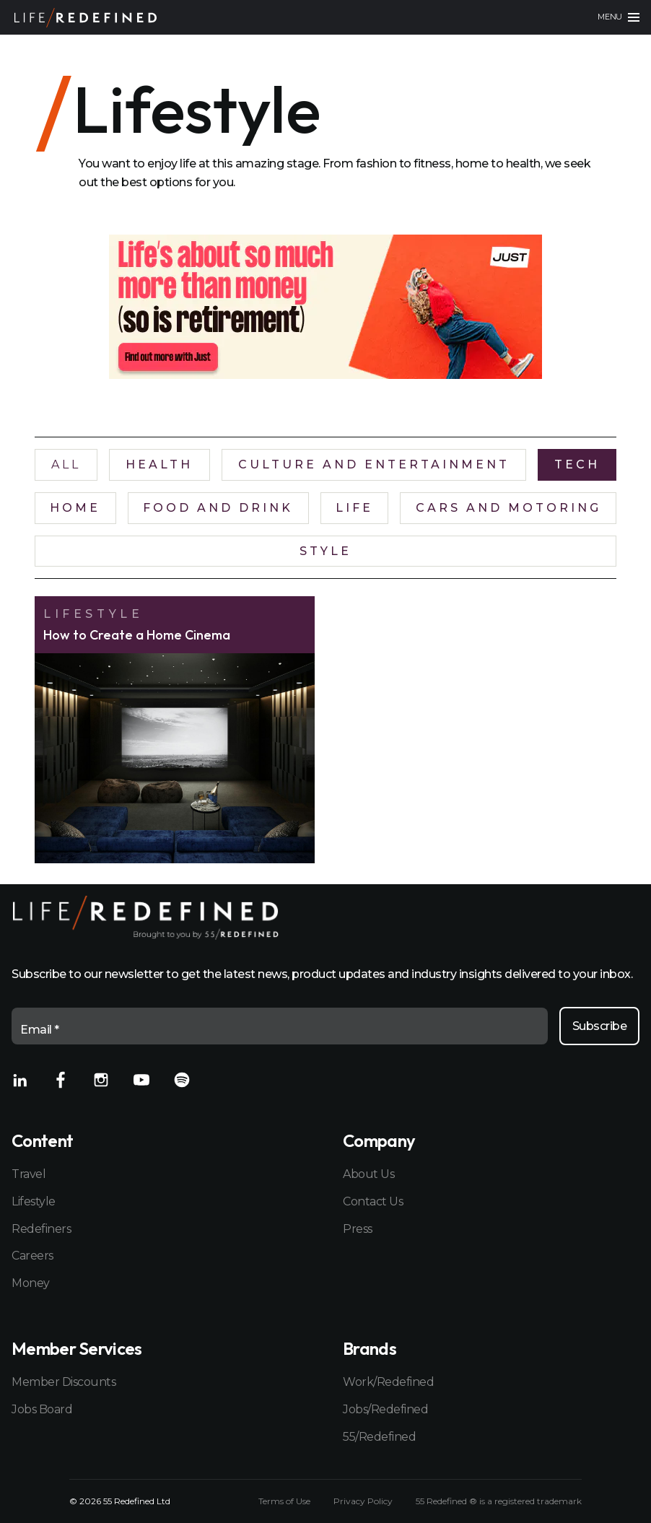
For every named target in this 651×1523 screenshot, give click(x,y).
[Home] (85, 17)
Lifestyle (34, 1201)
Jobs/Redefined (385, 1409)
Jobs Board (42, 1409)
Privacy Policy (363, 1501)
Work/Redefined (388, 1382)
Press (357, 1229)
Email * (39, 1030)
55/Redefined (379, 1437)
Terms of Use (284, 1501)
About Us (368, 1174)
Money (31, 1283)
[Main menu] (618, 17)
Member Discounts (63, 1382)
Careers (32, 1255)
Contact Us (373, 1201)
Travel (28, 1174)
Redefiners (41, 1229)
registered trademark (538, 1501)
